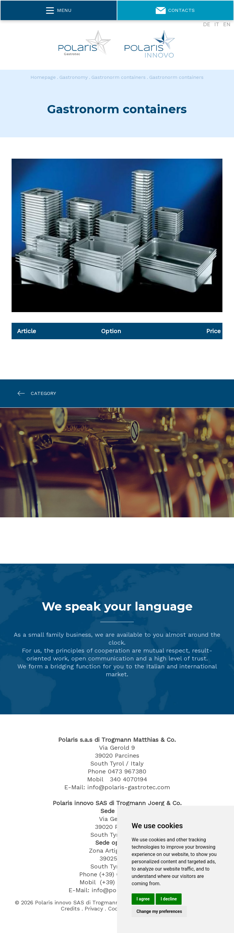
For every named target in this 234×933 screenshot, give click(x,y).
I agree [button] (143, 898)
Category (34, 393)
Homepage (43, 77)
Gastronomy (73, 77)
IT (216, 24)
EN (226, 24)
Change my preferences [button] (159, 911)
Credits (70, 909)
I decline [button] (169, 898)
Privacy (94, 909)
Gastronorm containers (118, 77)
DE (206, 24)
